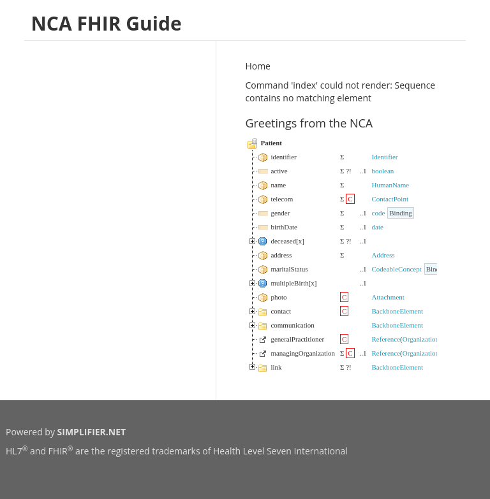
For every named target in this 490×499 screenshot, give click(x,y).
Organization (421, 339)
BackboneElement (398, 311)
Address (383, 255)
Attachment (388, 297)
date (377, 227)
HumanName (391, 185)
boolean (383, 171)
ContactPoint (390, 199)
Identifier (385, 157)
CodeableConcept (397, 269)
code (378, 213)
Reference (386, 339)
